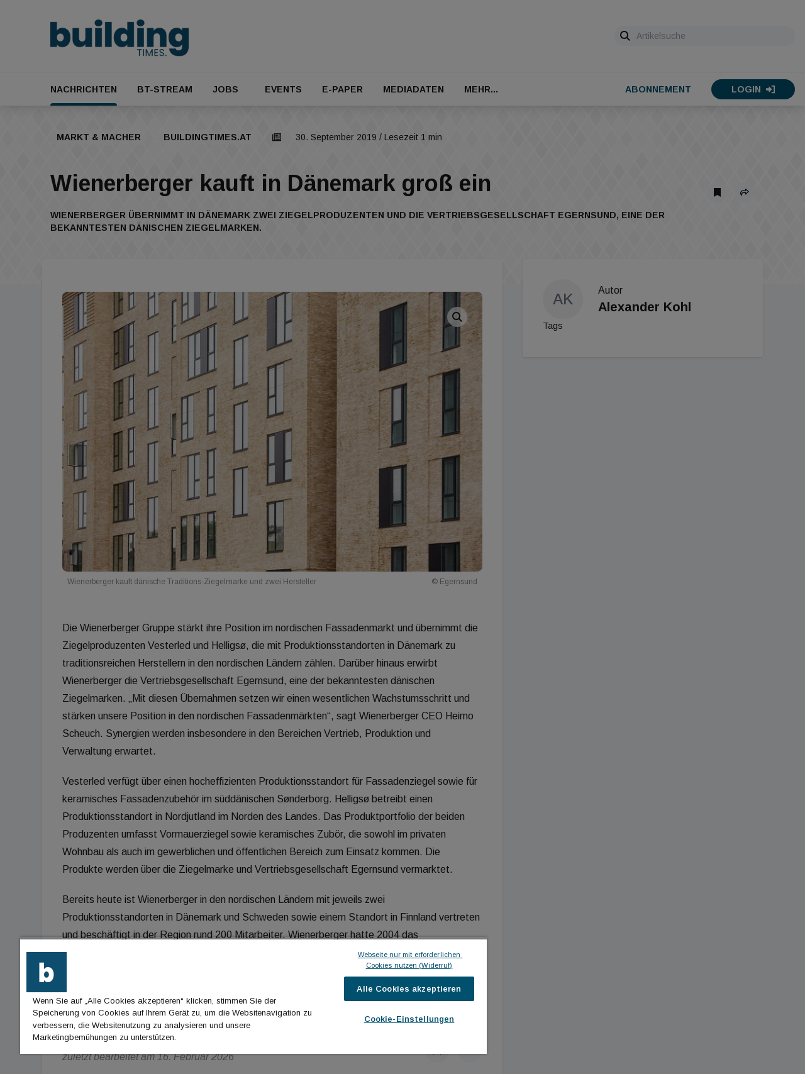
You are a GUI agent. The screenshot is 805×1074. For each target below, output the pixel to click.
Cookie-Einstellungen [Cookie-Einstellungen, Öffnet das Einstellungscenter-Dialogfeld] (409, 1019)
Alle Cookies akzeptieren (409, 989)
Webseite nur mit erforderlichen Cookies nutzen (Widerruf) (410, 960)
